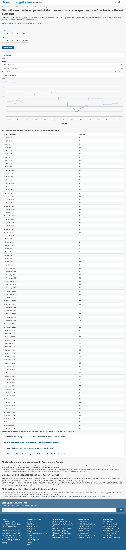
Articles (29, 532)
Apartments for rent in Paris (112, 532)
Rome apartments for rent (86, 532)
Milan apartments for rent (86, 526)
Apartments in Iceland (85, 537)
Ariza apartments (108, 530)
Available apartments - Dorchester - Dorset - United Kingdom (32, 7)
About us (30, 521)
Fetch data (8, 47)
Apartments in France (110, 523)
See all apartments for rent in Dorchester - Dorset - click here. (22, 23)
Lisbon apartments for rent (111, 528)
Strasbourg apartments (60, 537)
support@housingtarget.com (11, 19)
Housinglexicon (32, 537)
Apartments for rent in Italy (86, 525)
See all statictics (6, 7)
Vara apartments (83, 530)
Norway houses (83, 534)
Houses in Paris (108, 521)
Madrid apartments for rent (87, 535)
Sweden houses (83, 521)
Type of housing (7, 52)
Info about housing (33, 541)
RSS (28, 544)
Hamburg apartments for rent (62, 523)
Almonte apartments (84, 528)
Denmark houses (57, 535)
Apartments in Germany (110, 525)
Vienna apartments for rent (61, 521)
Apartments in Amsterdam (111, 537)
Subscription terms (33, 526)
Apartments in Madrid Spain (61, 534)
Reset (3, 58)
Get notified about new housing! (115, 2)
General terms (31, 525)
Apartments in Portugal (60, 532)
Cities (4, 61)
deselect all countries (9, 82)
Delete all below (119, 72)
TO (3, 37)
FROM (4, 30)
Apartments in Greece (85, 523)
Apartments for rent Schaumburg (109, 534)
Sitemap (30, 542)
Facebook (3, 545)
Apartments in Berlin (109, 526)
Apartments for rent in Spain (61, 528)
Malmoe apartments (59, 530)
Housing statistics (33, 539)
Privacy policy (32, 528)
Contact (29, 523)
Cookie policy (31, 530)
